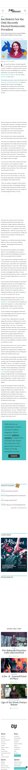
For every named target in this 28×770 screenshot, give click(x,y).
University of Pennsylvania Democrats (10, 82)
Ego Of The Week (14, 700)
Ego (2, 16)
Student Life (17, 749)
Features (14, 674)
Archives (3, 742)
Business (16, 753)
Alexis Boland (14, 708)
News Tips (17, 755)
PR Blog (3, 749)
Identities (16, 742)
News (16, 734)
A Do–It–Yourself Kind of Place (14, 677)
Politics (15, 745)
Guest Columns (17, 764)
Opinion (17, 760)
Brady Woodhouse (14, 656)
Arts (2, 498)
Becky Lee (3, 61)
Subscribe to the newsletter (19, 508)
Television (3, 494)
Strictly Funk (4, 76)
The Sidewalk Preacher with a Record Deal (14, 651)
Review (2, 489)
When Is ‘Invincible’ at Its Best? (9, 491)
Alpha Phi (17, 74)
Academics (16, 736)
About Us (3, 736)
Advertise (3, 738)
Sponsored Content (5, 753)
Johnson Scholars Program (8, 74)
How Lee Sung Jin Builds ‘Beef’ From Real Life (13, 495)
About (3, 734)
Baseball (3, 762)
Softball (2, 764)
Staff (2, 755)
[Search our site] (25, 11)
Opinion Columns (18, 762)
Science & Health (18, 743)
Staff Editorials (17, 765)
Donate (14, 456)
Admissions (16, 740)
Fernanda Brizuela (6, 39)
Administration (17, 738)
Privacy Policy (4, 751)
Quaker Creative (5, 747)
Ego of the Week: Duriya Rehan (14, 703)
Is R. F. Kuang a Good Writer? (9, 500)
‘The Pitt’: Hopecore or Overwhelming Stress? (13, 505)
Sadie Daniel (15, 682)
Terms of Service (5, 757)
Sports (3, 760)
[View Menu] (3, 11)
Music (14, 648)
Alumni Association (5, 740)
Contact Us (3, 743)
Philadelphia (17, 747)
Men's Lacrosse (4, 765)
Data (15, 751)
